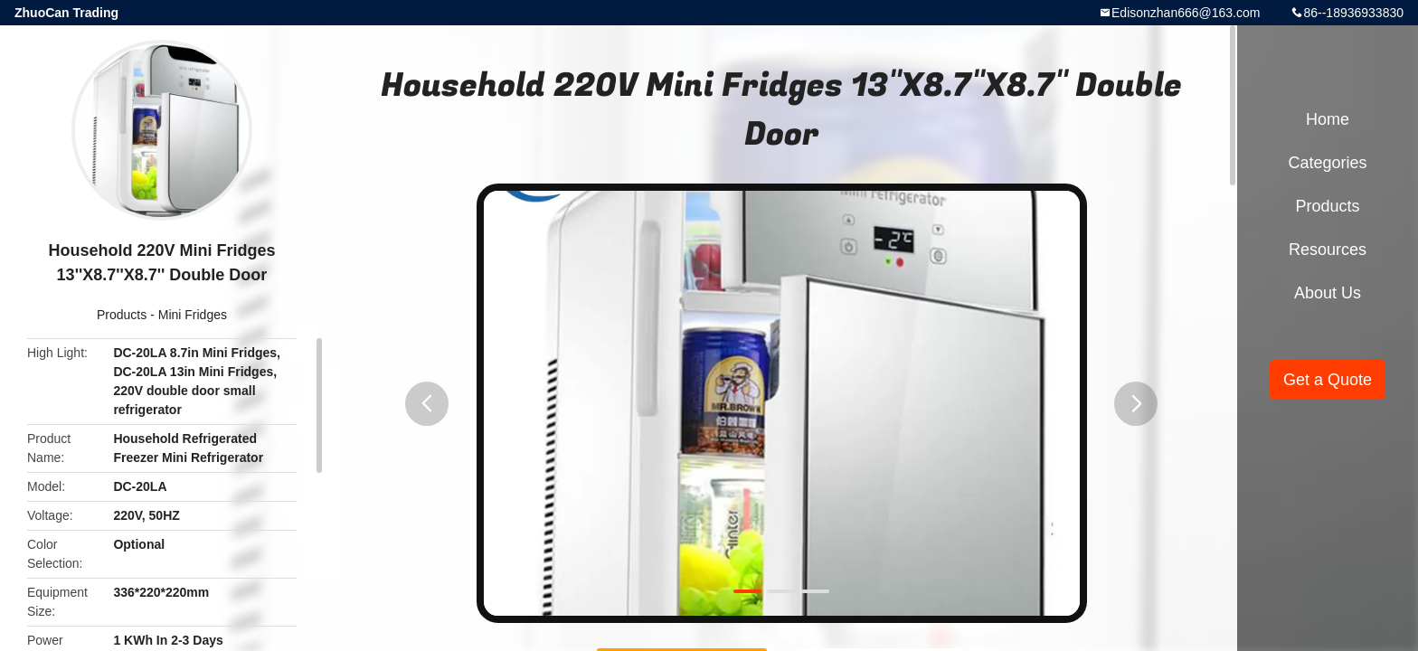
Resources (1327, 250)
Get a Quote (1327, 380)
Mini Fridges (192, 314)
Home (1327, 119)
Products (122, 314)
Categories (1327, 163)
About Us (1327, 293)
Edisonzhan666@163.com (1185, 12)
